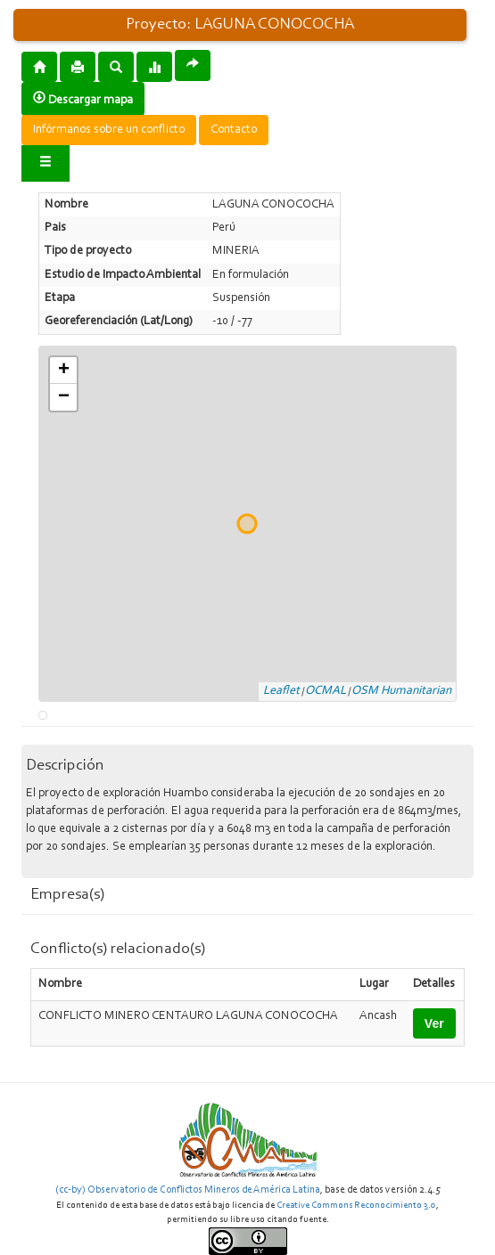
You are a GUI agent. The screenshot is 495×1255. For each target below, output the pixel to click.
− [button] (64, 397)
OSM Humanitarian (401, 691)
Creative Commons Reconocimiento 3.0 (356, 1205)
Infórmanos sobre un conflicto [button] (109, 130)
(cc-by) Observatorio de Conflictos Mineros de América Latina (187, 1190)
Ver (434, 1023)
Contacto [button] (233, 130)
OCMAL (325, 691)
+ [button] (64, 370)
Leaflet (281, 691)
